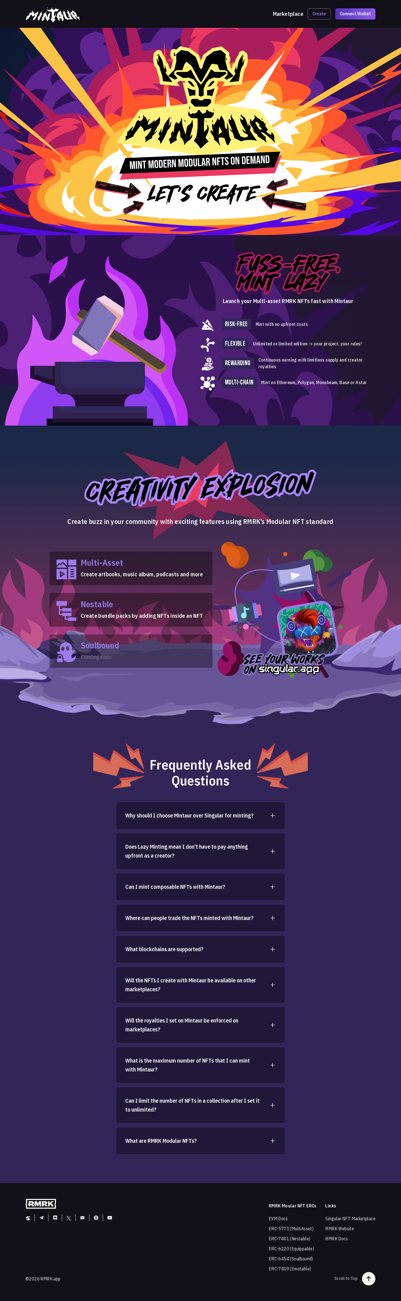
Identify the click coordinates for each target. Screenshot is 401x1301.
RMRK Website (339, 1228)
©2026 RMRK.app (43, 1279)
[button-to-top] (368, 1278)
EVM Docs (278, 1218)
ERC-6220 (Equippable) (291, 1248)
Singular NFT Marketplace (350, 1218)
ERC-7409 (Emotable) (290, 1268)
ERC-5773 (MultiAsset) (291, 1228)
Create (319, 13)
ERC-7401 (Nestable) (289, 1238)
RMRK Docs (336, 1238)
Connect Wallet (355, 13)
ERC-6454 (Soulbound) (291, 1258)
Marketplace (288, 14)
